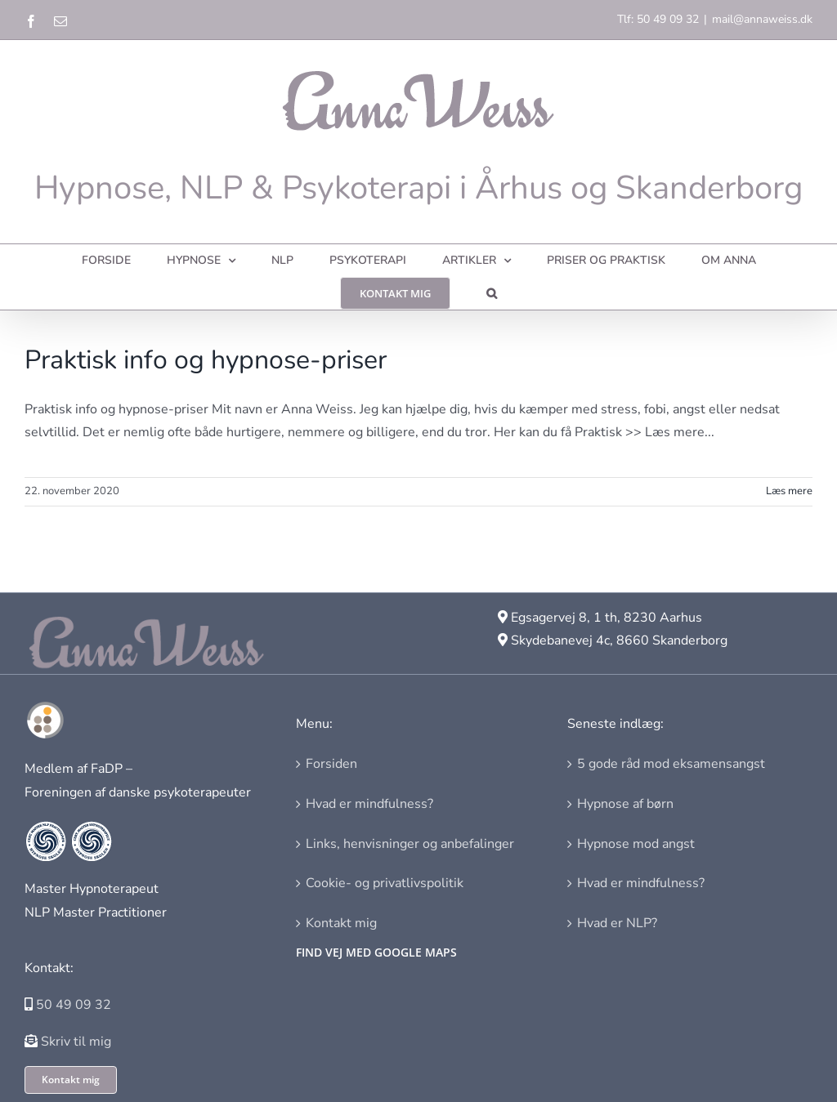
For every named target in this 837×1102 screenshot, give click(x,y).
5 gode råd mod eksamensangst (671, 764)
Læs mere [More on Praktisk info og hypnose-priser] (789, 491)
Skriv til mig (76, 1042)
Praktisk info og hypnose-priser (206, 359)
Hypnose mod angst (636, 844)
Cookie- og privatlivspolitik (384, 883)
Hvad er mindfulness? (369, 804)
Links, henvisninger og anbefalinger (410, 844)
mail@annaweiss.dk (762, 19)
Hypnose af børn (625, 804)
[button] (491, 293)
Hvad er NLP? (617, 923)
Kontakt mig (341, 923)
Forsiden (331, 764)
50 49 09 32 (73, 1005)
